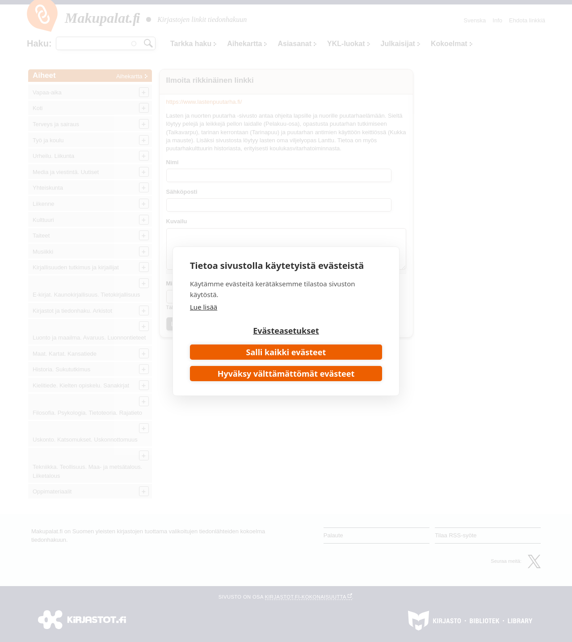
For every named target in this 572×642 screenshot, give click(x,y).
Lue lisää (203, 306)
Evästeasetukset (286, 330)
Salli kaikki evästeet (286, 352)
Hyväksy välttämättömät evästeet (286, 373)
